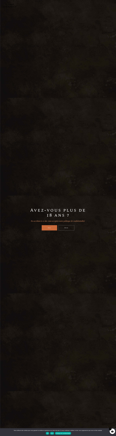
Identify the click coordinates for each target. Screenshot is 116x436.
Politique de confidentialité (63, 433)
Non (52, 433)
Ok (47, 433)
